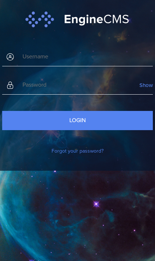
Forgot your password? (77, 151)
